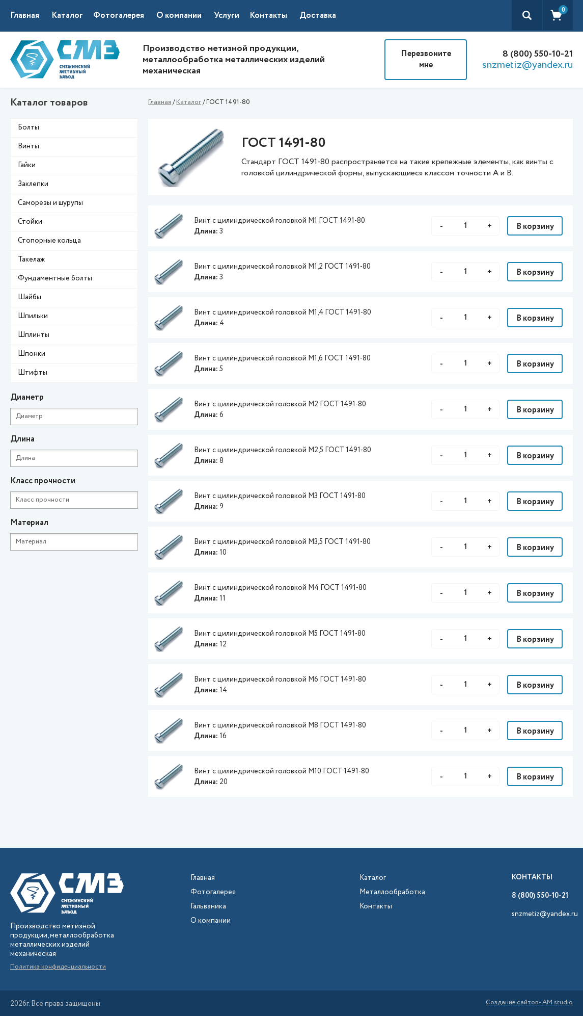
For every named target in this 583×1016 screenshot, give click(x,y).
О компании (179, 15)
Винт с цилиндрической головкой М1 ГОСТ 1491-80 (279, 221)
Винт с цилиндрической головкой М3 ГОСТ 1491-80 (280, 496)
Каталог (188, 102)
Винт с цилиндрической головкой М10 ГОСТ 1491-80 (281, 771)
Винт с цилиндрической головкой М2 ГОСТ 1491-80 (280, 404)
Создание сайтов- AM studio (529, 1003)
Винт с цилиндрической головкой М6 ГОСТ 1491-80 (280, 679)
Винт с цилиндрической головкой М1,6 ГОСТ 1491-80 (282, 358)
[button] (72, 16)
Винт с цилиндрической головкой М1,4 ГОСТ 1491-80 (282, 312)
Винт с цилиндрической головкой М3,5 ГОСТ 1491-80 (282, 542)
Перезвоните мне (426, 59)
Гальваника (208, 906)
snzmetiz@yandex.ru (527, 65)
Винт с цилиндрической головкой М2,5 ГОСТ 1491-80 (282, 450)
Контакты (268, 15)
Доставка (317, 15)
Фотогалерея (118, 15)
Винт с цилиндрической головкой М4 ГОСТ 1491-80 (280, 588)
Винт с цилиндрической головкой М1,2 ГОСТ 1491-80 (282, 267)
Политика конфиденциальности (58, 966)
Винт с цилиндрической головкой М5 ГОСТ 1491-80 (280, 634)
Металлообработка (392, 892)
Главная (24, 15)
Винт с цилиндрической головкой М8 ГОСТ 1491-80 (280, 725)
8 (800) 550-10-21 (538, 54)
